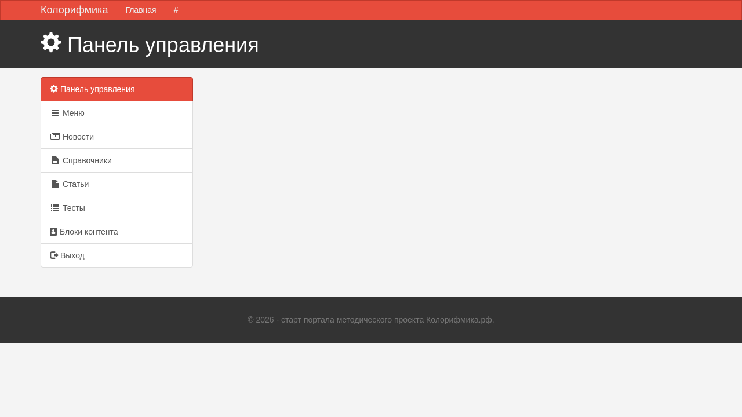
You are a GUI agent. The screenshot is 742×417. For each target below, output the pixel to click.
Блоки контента (84, 231)
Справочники (81, 160)
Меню (67, 113)
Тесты (67, 208)
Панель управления (92, 89)
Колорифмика (74, 10)
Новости (72, 136)
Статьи (69, 184)
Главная (140, 9)
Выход (67, 255)
